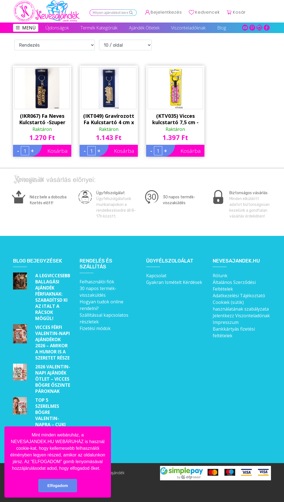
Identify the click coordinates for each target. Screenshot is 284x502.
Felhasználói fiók (97, 282)
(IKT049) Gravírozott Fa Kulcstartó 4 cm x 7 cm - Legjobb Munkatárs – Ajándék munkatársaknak (108, 119)
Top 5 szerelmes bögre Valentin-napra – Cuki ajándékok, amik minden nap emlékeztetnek (53, 424)
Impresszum (226, 322)
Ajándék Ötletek (144, 28)
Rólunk (220, 276)
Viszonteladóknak (188, 28)
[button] (102, 468)
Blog (221, 28)
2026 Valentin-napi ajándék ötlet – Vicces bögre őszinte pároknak (52, 379)
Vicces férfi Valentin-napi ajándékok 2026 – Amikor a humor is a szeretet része (52, 342)
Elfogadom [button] (57, 485)
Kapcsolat (156, 276)
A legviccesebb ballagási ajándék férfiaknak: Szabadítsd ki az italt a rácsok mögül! (52, 297)
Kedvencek (207, 12)
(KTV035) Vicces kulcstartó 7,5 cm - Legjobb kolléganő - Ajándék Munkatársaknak (175, 119)
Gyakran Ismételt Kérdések (174, 282)
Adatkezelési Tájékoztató (239, 296)
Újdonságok (57, 28)
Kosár (239, 12)
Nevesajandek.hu (236, 261)
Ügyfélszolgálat (169, 261)
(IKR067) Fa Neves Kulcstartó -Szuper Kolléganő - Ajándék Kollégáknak (42, 119)
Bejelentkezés (166, 12)
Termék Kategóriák (98, 28)
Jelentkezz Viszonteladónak (241, 316)
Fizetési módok (95, 328)
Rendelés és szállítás (96, 264)
